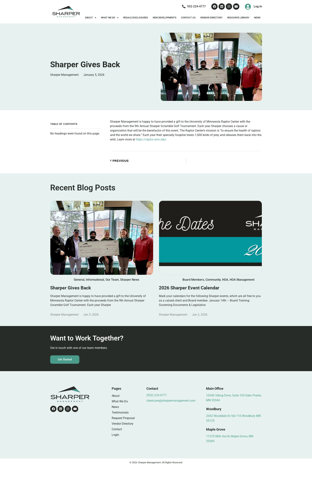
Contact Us (188, 17)
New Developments (164, 17)
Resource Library (238, 17)
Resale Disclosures (135, 17)
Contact (117, 429)
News (257, 17)
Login (115, 435)
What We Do (110, 18)
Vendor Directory (211, 17)
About (90, 18)
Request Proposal (123, 418)
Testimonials (120, 412)
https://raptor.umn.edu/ (151, 139)
